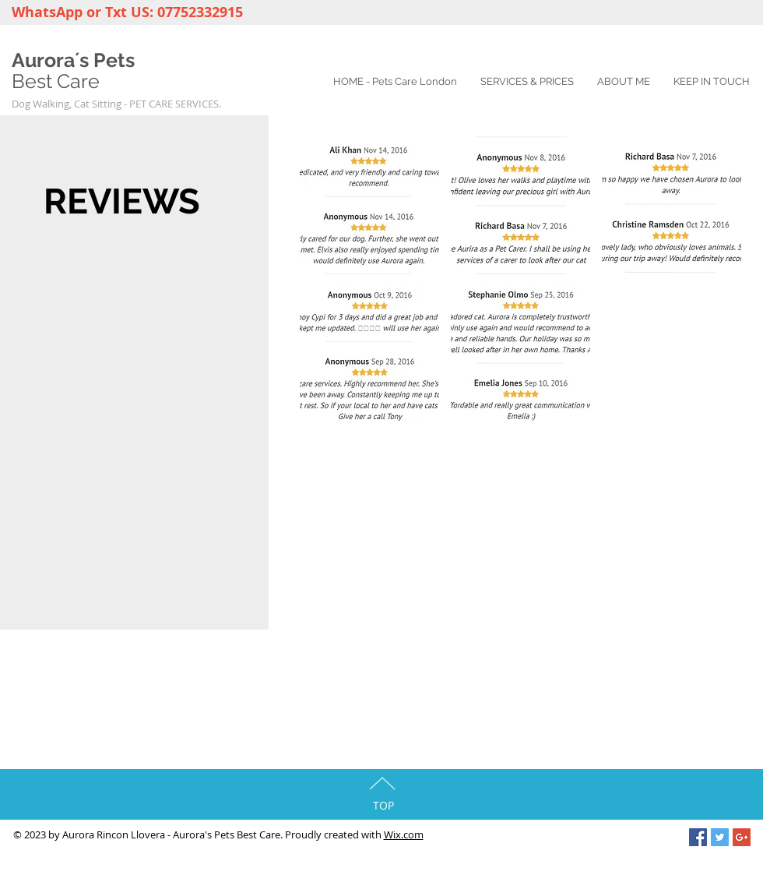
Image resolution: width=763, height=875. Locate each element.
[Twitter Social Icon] (720, 837)
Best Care (56, 81)
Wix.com (404, 834)
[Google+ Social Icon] (742, 837)
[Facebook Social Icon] (698, 837)
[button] (369, 205)
